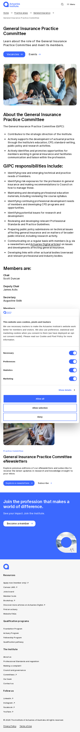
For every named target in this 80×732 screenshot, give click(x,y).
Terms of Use (26, 726)
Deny (40, 417)
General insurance (41, 13)
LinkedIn (7, 698)
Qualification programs (16, 621)
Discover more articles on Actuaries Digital (23, 605)
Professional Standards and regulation (21, 661)
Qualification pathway (13, 642)
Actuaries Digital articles (45, 244)
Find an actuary (10, 609)
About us (7, 657)
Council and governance (14, 670)
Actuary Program (11, 633)
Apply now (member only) (14, 583)
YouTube (7, 712)
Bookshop (8, 600)
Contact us (8, 683)
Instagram (8, 703)
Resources (9, 575)
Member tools (9, 596)
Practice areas (21, 13)
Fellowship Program (12, 637)
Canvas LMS (9, 587)
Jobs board (8, 591)
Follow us (8, 690)
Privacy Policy (9, 726)
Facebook (7, 707)
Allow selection (40, 408)
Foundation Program (12, 629)
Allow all (40, 399)
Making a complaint (12, 666)
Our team (7, 679)
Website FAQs (9, 614)
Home (6, 13)
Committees (9, 674)
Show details (65, 390)
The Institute (10, 649)
